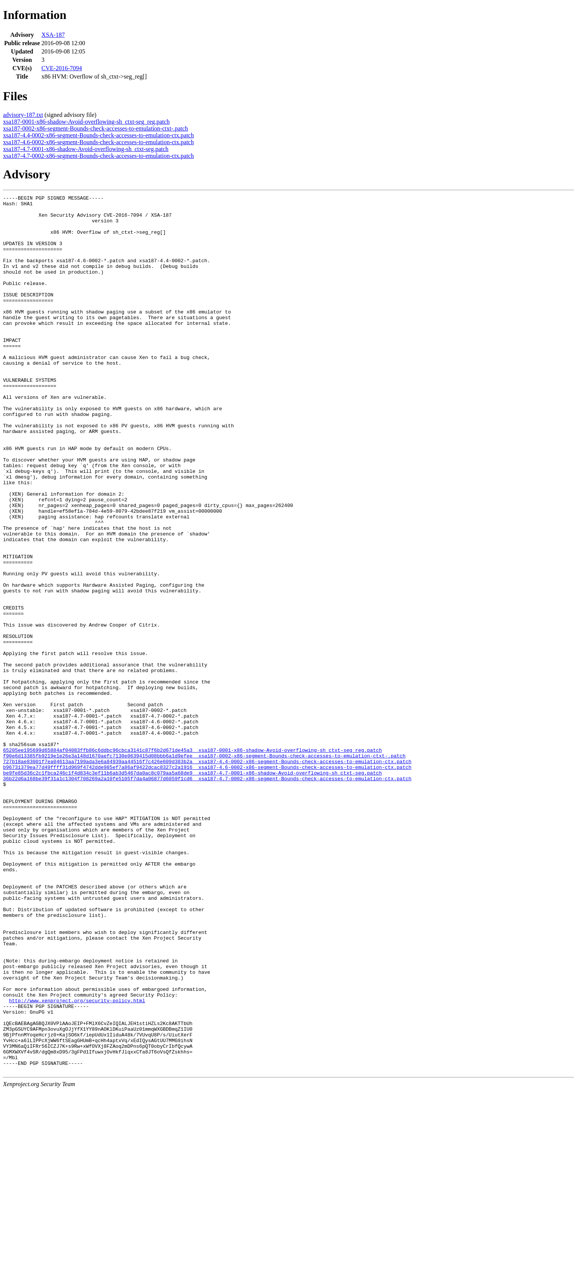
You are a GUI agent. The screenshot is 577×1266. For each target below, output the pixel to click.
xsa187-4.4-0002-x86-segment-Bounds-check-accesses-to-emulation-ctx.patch (98, 135)
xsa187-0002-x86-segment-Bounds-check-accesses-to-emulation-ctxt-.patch (95, 128)
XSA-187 (52, 34)
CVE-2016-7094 (61, 68)
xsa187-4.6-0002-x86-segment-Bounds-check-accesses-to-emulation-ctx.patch (98, 142)
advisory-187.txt (23, 115)
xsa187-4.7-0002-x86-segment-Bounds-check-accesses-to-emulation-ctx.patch (98, 156)
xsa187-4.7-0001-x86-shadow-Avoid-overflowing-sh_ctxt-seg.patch (85, 149)
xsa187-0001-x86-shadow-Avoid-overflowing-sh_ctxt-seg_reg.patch (86, 121)
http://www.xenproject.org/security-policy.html (77, 1162)
